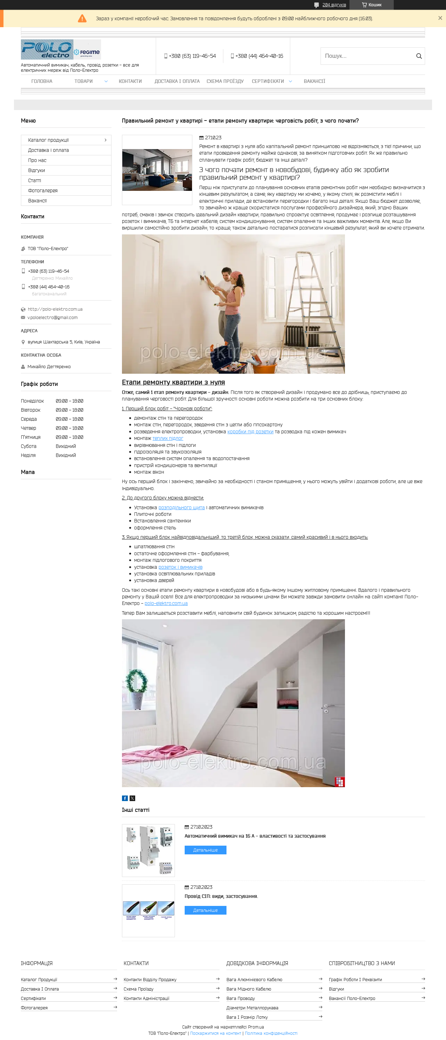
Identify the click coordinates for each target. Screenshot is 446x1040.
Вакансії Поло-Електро (352, 998)
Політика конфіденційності (271, 1033)
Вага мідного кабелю (248, 989)
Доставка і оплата (177, 81)
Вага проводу (240, 998)
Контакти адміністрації (146, 998)
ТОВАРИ (84, 81)
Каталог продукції (48, 140)
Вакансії (314, 81)
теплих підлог (168, 438)
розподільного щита (182, 507)
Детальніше (205, 850)
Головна (41, 81)
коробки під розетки (251, 431)
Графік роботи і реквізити (355, 979)
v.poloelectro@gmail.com (53, 317)
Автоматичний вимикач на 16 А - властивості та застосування (255, 836)
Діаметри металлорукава (252, 1007)
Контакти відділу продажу (150, 979)
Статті (34, 180)
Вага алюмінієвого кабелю (254, 979)
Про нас (37, 160)
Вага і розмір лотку (247, 1017)
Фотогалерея (42, 190)
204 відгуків (334, 4)
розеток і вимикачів (180, 567)
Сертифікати (268, 81)
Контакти (130, 81)
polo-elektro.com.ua (166, 603)
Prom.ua (256, 1027)
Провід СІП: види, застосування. (221, 896)
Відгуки (36, 170)
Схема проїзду (225, 81)
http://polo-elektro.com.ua (55, 309)
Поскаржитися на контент (215, 1033)
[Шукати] (419, 56)
